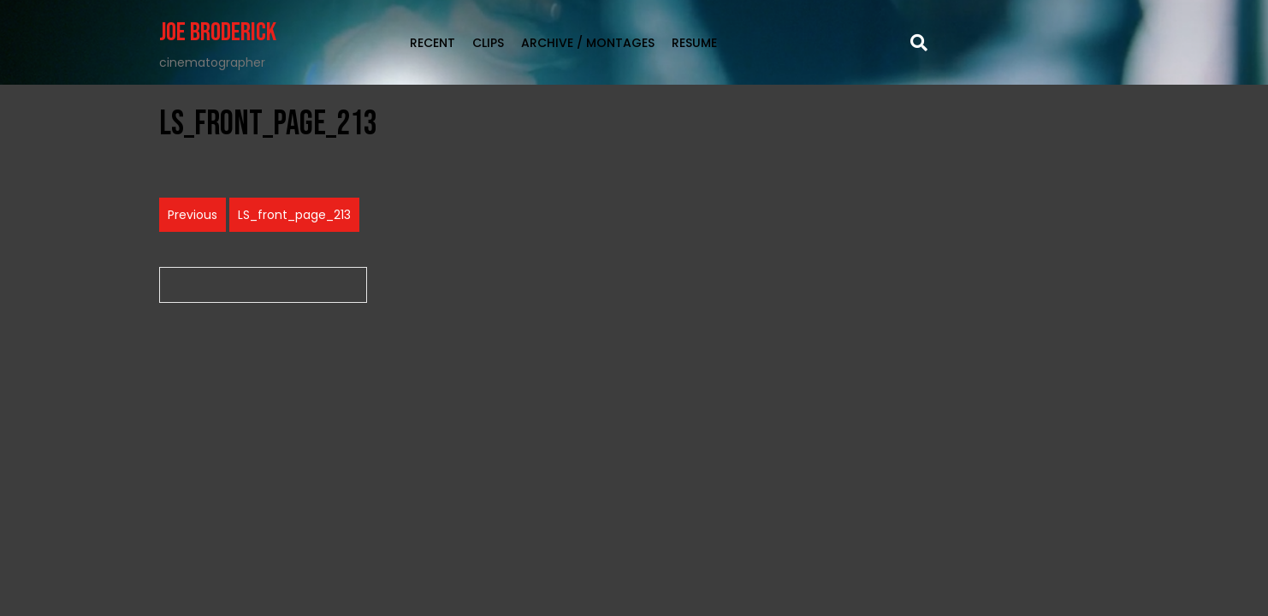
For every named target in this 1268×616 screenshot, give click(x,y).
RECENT (432, 42)
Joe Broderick (217, 32)
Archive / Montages (588, 42)
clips (488, 42)
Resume (694, 42)
